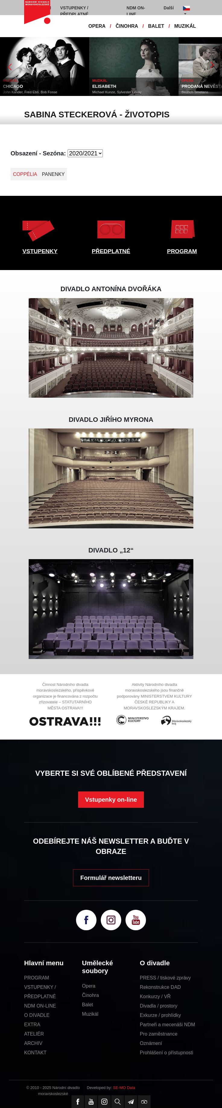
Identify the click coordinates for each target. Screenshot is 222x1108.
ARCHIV (33, 1043)
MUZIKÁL (185, 26)
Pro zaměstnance (159, 1033)
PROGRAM (182, 251)
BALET (156, 26)
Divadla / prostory (159, 1005)
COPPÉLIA (25, 174)
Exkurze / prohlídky (160, 1015)
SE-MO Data (124, 1087)
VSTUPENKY (40, 251)
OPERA (97, 26)
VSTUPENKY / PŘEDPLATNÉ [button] (74, 11)
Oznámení (151, 1043)
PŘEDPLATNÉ (111, 251)
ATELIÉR (34, 1033)
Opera (88, 986)
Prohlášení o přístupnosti (166, 1052)
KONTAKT (35, 1052)
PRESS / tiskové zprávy (165, 977)
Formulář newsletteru (110, 877)
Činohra (90, 995)
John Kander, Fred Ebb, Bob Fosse (30, 92)
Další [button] (169, 7)
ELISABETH (104, 86)
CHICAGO (13, 86)
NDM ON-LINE (40, 1005)
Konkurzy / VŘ (155, 996)
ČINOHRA (127, 26)
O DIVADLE (36, 1015)
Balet (87, 1004)
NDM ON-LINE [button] (136, 11)
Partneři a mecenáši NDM (167, 1024)
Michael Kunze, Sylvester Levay (116, 92)
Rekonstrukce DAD (160, 987)
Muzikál (90, 1014)
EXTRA (32, 1024)
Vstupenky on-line (111, 799)
